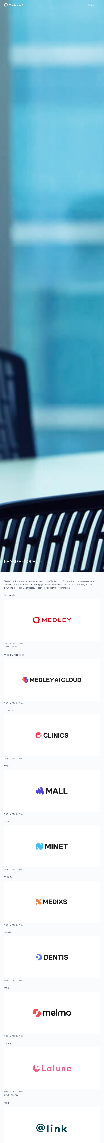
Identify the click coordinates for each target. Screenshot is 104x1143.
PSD (15, 643)
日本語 (91, 5)
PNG (21, 643)
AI (10, 643)
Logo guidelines (27, 581)
